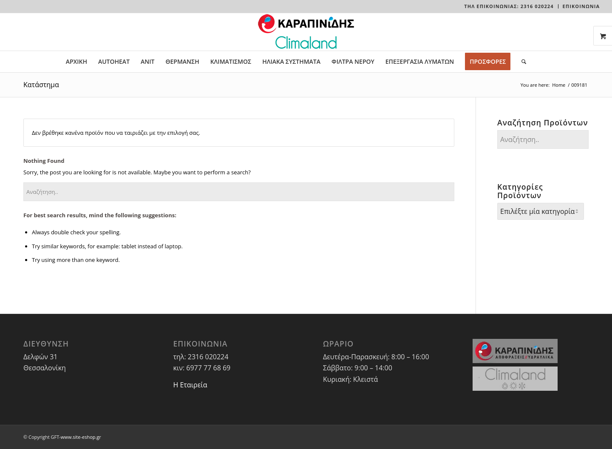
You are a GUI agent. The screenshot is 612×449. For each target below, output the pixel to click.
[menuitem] (509, 6)
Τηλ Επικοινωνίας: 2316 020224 (508, 6)
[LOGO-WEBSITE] (306, 32)
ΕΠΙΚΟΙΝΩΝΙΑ (581, 6)
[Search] (521, 61)
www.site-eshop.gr (81, 437)
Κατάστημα (41, 84)
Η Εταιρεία (190, 384)
